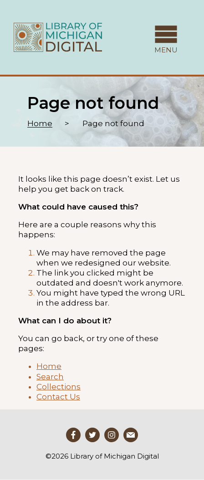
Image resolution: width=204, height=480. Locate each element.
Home (39, 123)
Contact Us (58, 396)
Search (50, 376)
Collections (58, 386)
